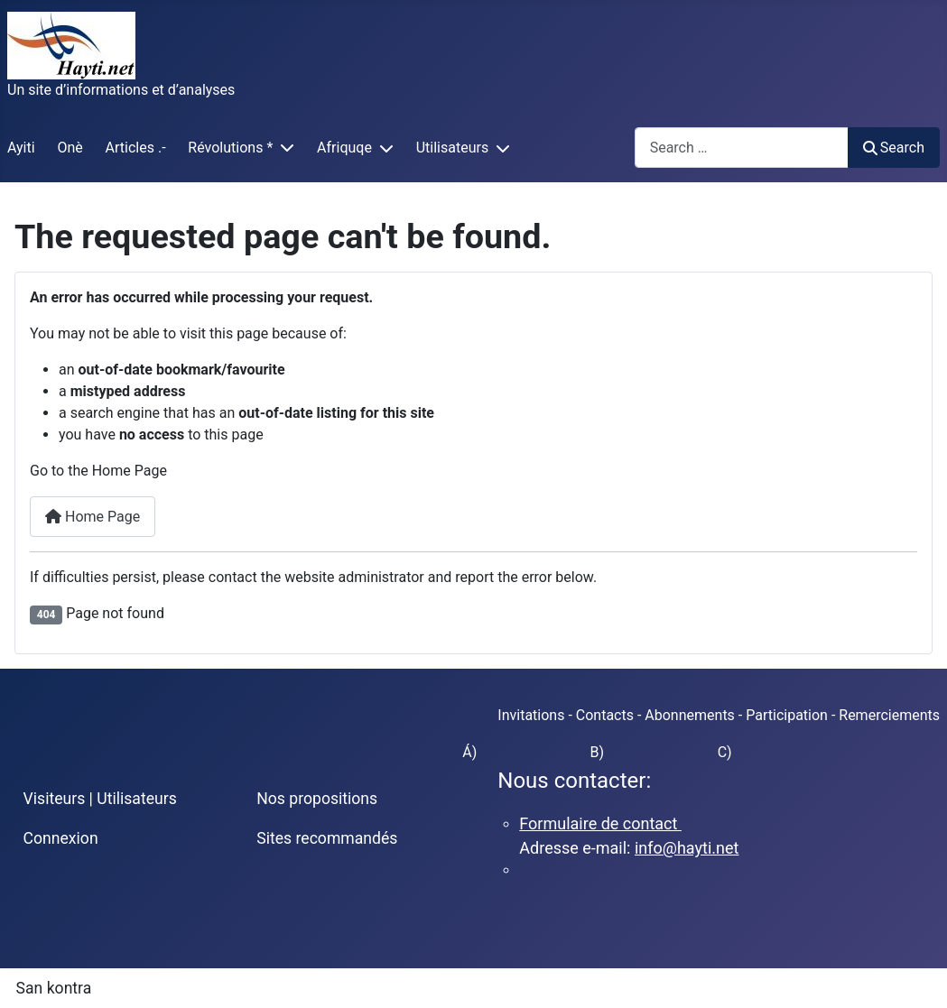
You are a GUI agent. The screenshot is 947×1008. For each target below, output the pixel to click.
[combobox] (742, 147)
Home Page (92, 516)
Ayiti (21, 147)
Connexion (60, 838)
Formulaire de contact (600, 823)
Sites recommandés (326, 838)
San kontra (54, 988)
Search (893, 147)
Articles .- (136, 147)
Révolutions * (230, 147)
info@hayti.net (686, 847)
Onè (69, 147)
